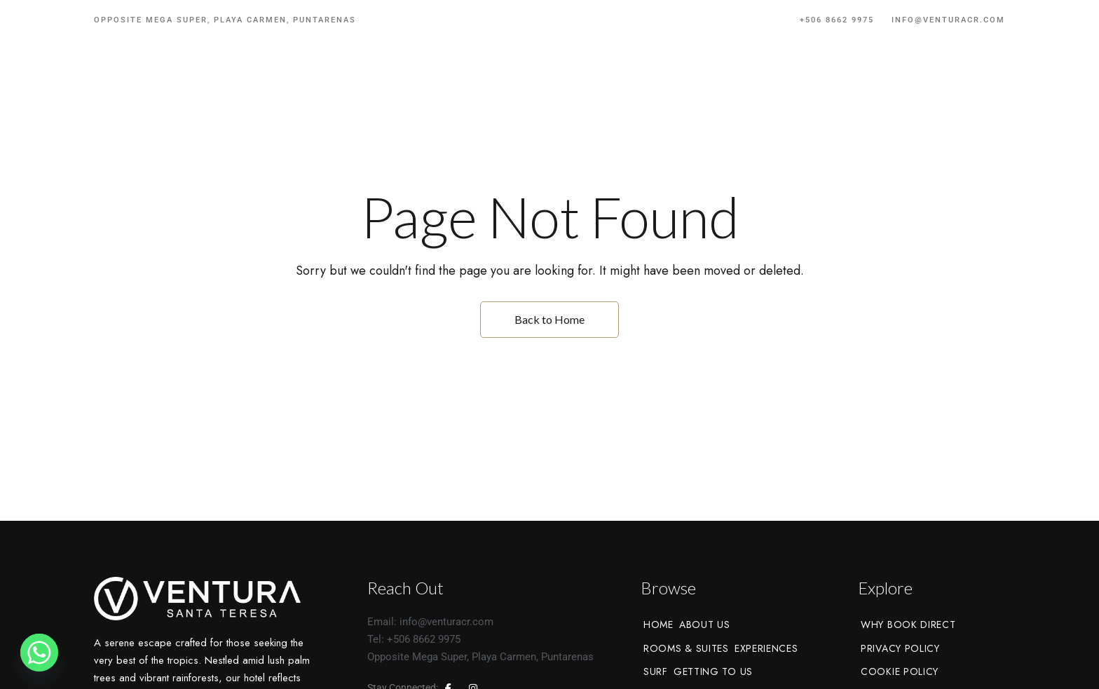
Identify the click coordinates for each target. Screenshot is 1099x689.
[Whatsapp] (39, 652)
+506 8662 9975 (837, 20)
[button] (958, 84)
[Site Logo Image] (549, 83)
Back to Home (549, 319)
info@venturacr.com (948, 20)
